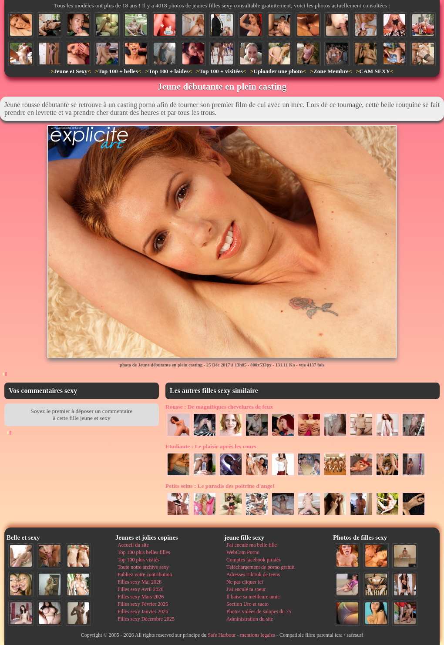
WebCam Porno (242, 552)
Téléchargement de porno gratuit (260, 567)
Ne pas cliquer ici (244, 582)
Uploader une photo (278, 71)
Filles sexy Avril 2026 (140, 589)
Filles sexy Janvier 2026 (143, 611)
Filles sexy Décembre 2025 (146, 619)
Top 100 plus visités (138, 560)
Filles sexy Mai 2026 (139, 582)
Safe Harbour (221, 635)
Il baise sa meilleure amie (253, 597)
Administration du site (249, 619)
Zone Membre (331, 71)
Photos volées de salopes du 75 (258, 611)
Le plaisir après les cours (210, 446)
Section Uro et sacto (247, 604)
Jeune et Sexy (70, 71)
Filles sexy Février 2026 (143, 604)
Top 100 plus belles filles (144, 552)
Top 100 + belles (118, 71)
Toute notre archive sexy (143, 567)
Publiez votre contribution (145, 574)
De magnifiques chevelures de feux (219, 406)
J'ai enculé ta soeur (246, 589)
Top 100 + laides (168, 71)
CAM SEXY (374, 71)
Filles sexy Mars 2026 (141, 597)
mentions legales (257, 635)
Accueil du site (133, 545)
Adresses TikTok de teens (253, 574)
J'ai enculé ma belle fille (251, 545)
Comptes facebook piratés (253, 560)
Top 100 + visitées (221, 71)
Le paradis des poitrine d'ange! (220, 486)
